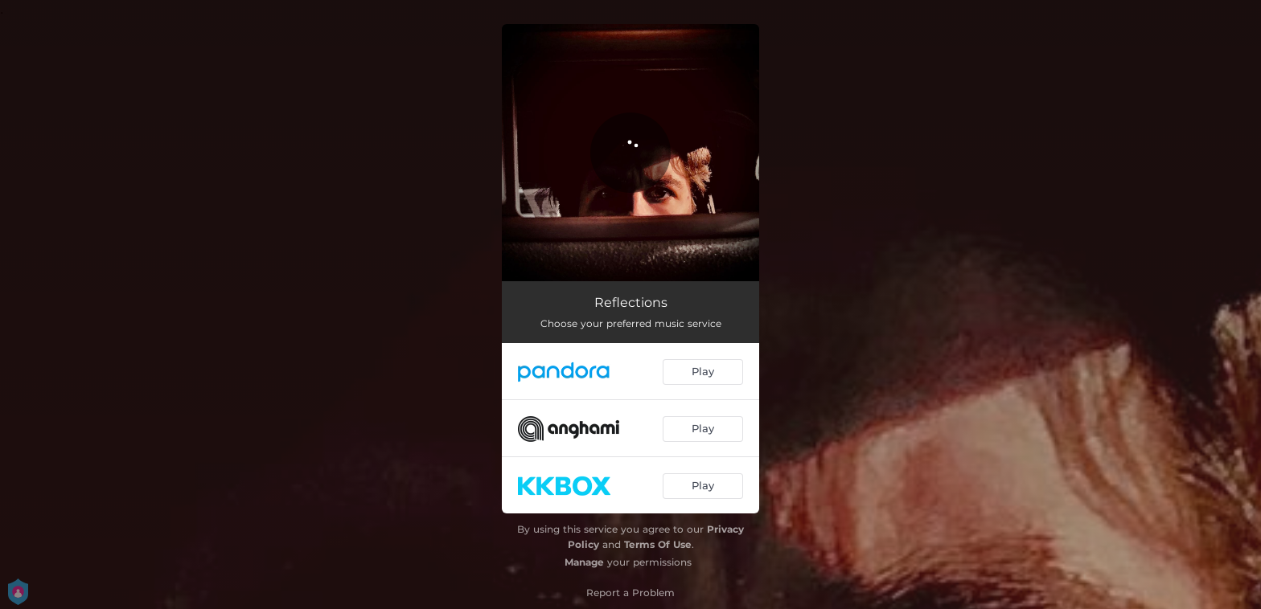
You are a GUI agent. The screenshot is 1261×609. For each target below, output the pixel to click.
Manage (584, 562)
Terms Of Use (658, 544)
